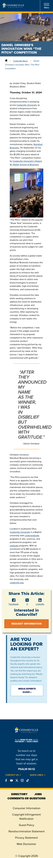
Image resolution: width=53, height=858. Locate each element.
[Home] (6, 60)
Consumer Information (26, 808)
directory (19, 794)
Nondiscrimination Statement (26, 831)
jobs (38, 794)
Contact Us (12, 775)
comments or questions (26, 798)
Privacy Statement (26, 838)
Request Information (26, 624)
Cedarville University (27, 105)
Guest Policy (26, 825)
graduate (14, 545)
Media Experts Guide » (27, 690)
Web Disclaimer (26, 844)
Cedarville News (20, 60)
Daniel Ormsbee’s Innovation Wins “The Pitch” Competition (22, 64)
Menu (46, 6)
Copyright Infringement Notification (26, 816)
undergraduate (32, 535)
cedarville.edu (17, 582)
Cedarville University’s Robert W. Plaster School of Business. (26, 163)
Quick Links (36, 775)
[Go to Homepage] (13, 7)
